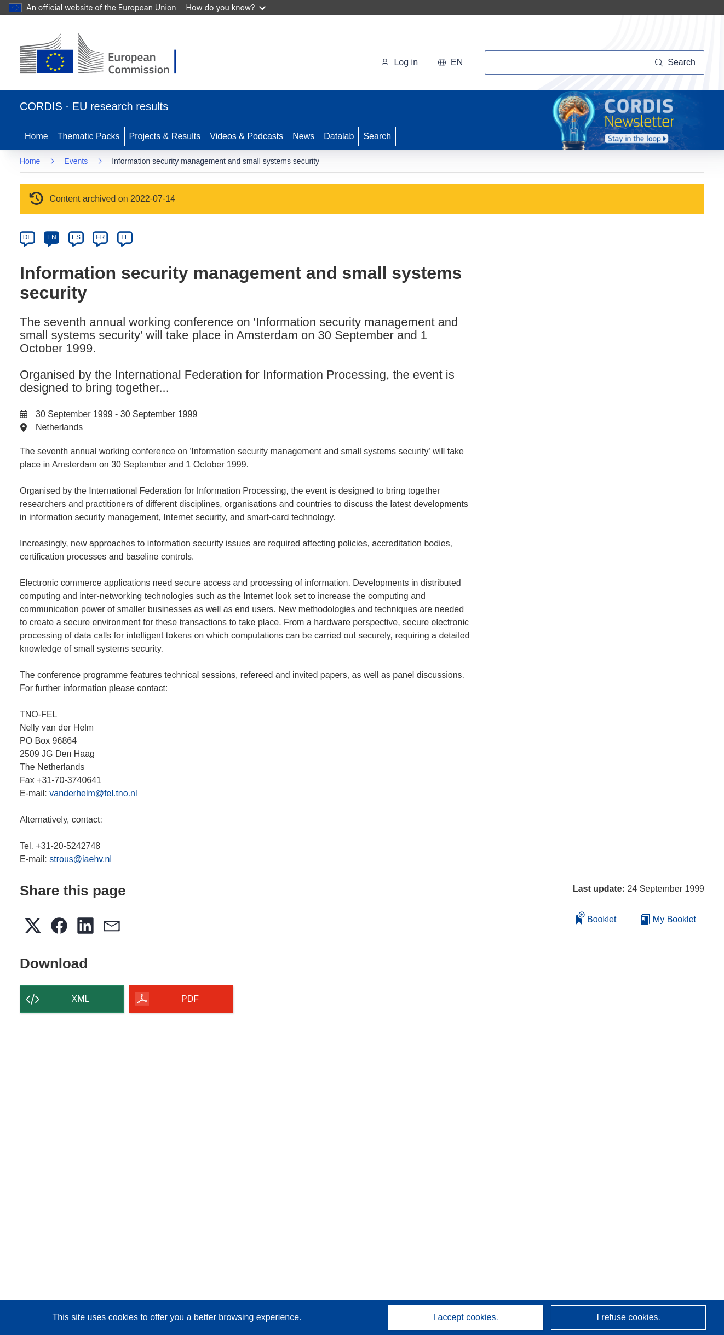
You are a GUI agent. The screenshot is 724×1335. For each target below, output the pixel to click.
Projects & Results (165, 136)
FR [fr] (100, 237)
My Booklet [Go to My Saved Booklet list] (668, 919)
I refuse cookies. (628, 1317)
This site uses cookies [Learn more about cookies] (96, 1317)
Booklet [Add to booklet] (596, 917)
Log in (399, 62)
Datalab (339, 136)
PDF (190, 998)
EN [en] (51, 237)
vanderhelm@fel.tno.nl (93, 793)
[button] (450, 62)
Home (36, 136)
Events (76, 161)
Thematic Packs (89, 136)
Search (377, 136)
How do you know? (226, 7)
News (303, 136)
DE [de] (27, 237)
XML (81, 998)
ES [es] (76, 237)
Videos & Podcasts (246, 136)
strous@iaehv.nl (80, 859)
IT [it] (125, 237)
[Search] (675, 62)
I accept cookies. (465, 1317)
